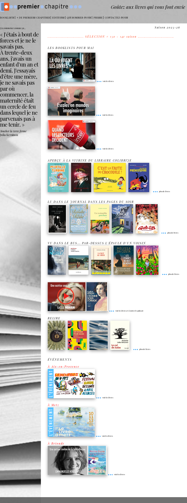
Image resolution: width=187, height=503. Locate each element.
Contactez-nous (116, 17)
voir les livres (105, 81)
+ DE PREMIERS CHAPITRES (33, 17)
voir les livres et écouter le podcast (126, 311)
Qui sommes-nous (79, 17)
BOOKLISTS (7, 17)
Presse (98, 17)
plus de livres (161, 191)
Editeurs (58, 17)
